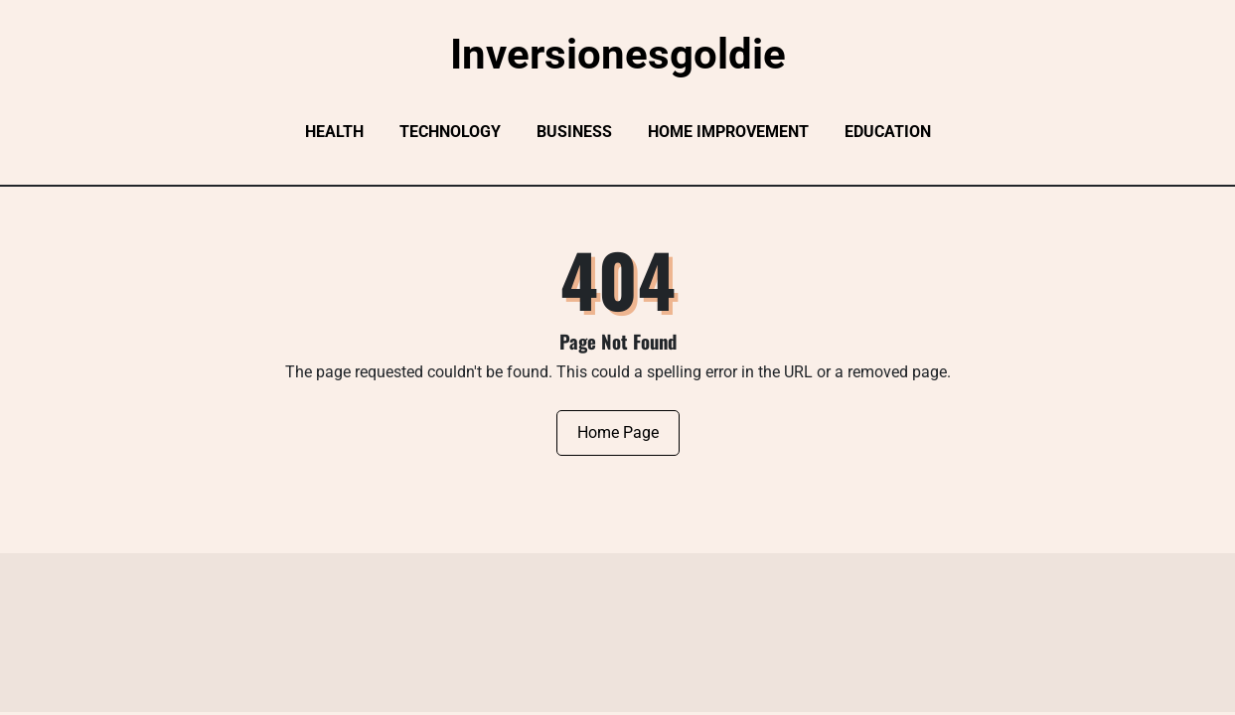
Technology (450, 131)
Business (574, 131)
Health (334, 131)
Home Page (618, 432)
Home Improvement (728, 131)
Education (888, 131)
